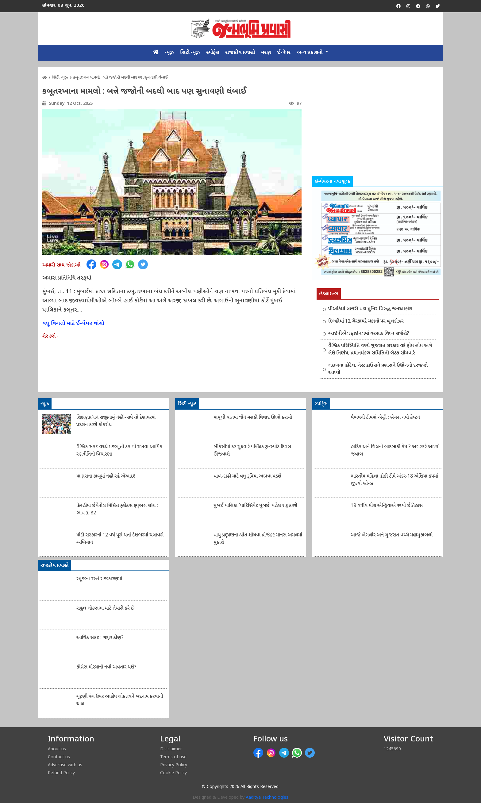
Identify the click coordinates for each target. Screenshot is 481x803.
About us (57, 749)
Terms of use (173, 756)
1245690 (392, 749)
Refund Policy (61, 772)
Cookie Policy (173, 772)
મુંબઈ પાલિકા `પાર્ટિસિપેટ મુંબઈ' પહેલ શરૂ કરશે (255, 506)
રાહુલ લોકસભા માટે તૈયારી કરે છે (105, 608)
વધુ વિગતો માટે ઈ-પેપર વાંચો (73, 323)
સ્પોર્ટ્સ (212, 52)
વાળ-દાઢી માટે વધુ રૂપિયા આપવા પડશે (247, 476)
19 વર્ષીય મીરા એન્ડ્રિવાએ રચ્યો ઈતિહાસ (387, 506)
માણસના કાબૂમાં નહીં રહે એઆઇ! (105, 476)
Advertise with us (65, 764)
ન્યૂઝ (169, 52)
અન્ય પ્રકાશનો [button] (310, 52)
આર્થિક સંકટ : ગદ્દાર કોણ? (100, 638)
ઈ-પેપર (284, 52)
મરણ (266, 52)
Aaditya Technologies (267, 798)
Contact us (59, 756)
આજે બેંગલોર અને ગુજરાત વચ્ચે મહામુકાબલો (392, 535)
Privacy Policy (173, 764)
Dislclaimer (171, 749)
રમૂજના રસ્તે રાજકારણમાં (99, 579)
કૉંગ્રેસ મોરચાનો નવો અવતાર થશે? (106, 667)
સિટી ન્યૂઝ (190, 52)
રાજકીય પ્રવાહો (240, 52)
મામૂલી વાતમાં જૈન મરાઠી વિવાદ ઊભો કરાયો (253, 418)
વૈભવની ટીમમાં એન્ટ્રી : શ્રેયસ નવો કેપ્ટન (385, 418)
